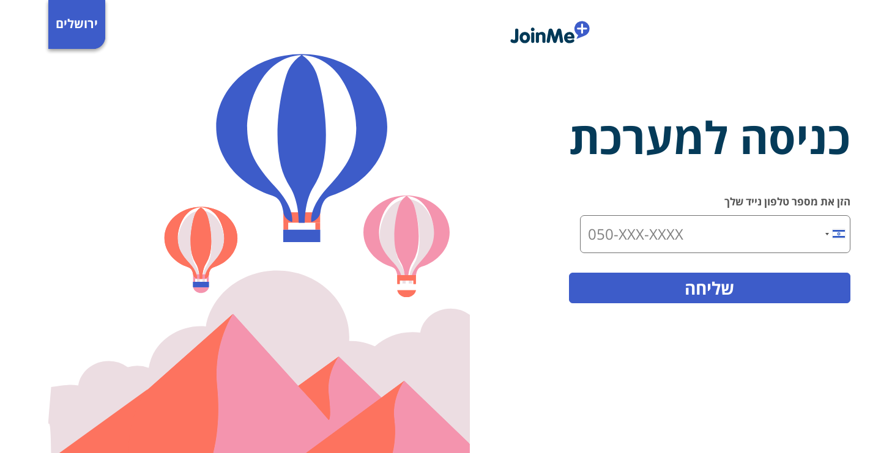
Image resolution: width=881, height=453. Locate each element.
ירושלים (28, 23)
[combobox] (787, 234)
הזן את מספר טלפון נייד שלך (739, 201)
